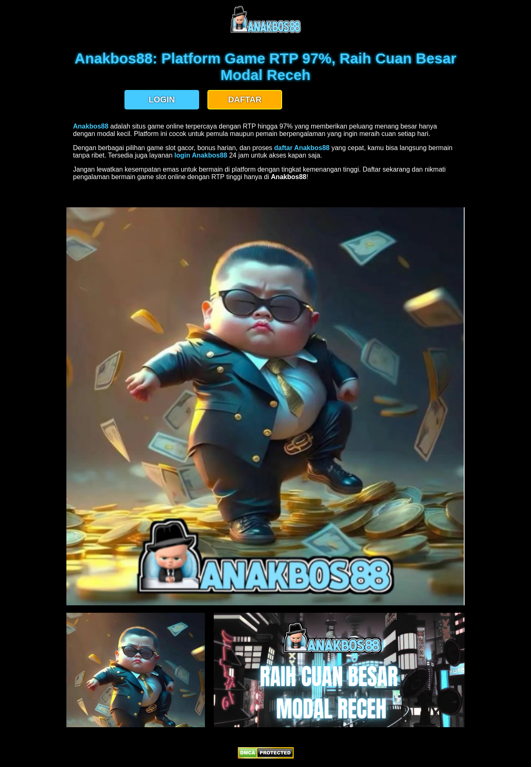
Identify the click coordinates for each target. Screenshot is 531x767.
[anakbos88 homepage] (265, 32)
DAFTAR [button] (245, 99)
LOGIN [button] (162, 99)
